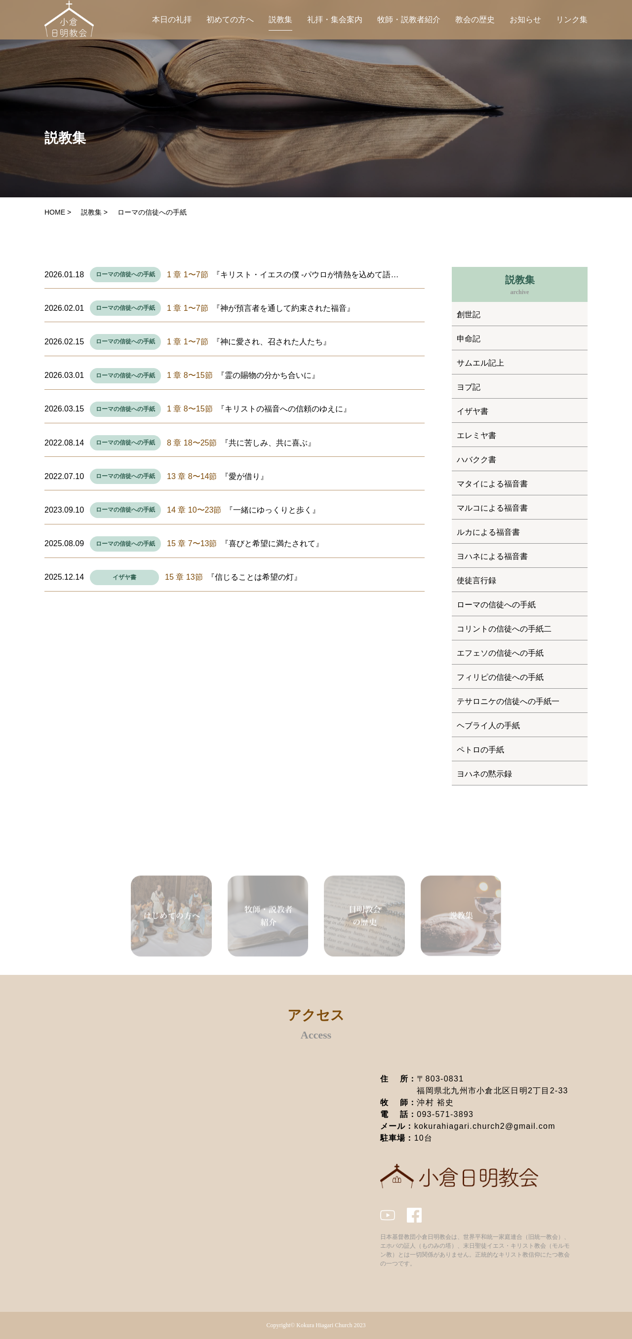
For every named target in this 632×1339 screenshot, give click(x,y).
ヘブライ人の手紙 (488, 725)
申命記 (468, 339)
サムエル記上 (480, 363)
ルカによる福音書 (488, 532)
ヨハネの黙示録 (484, 774)
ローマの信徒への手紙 (125, 274)
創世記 (468, 314)
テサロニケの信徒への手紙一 (508, 701)
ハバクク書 (476, 459)
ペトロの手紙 (480, 749)
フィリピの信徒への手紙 (500, 677)
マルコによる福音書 (492, 508)
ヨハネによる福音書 (492, 556)
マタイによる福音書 (492, 484)
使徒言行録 (476, 580)
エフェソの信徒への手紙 (500, 653)
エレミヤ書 (476, 435)
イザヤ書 (124, 577)
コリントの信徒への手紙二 (504, 629)
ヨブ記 (468, 387)
